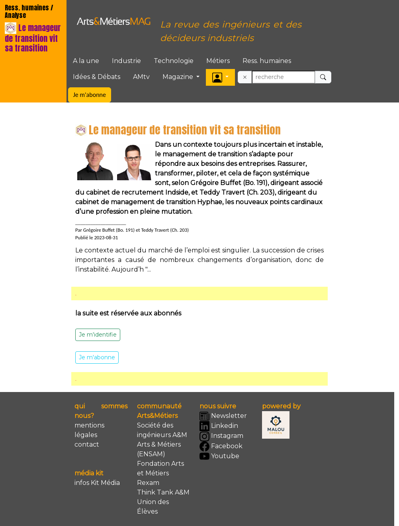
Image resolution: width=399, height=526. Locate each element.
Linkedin (219, 426)
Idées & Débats (96, 77)
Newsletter (223, 416)
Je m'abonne (89, 95)
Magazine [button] (178, 77)
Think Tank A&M (163, 492)
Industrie (126, 61)
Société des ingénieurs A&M (162, 430)
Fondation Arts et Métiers (160, 468)
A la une (86, 61)
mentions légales (89, 430)
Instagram (221, 436)
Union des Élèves (153, 506)
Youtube (219, 456)
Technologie (174, 61)
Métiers (218, 61)
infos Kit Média (97, 483)
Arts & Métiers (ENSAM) (159, 449)
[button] (220, 77)
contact (86, 444)
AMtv (141, 77)
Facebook (221, 446)
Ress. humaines (267, 61)
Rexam (148, 483)
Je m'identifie (98, 334)
